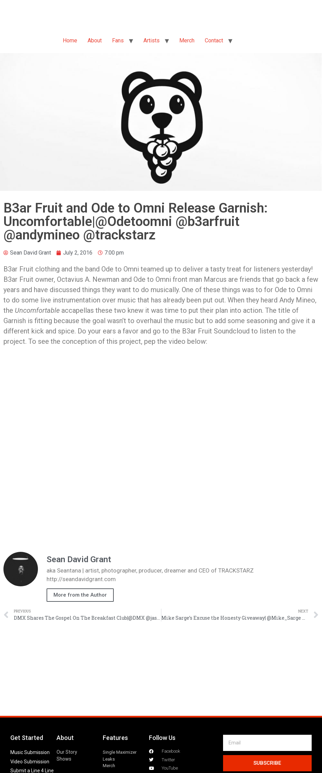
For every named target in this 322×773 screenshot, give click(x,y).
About (95, 40)
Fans (118, 40)
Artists (151, 40)
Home (70, 40)
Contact (214, 40)
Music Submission (30, 752)
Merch (186, 40)
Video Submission (29, 761)
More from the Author (80, 595)
